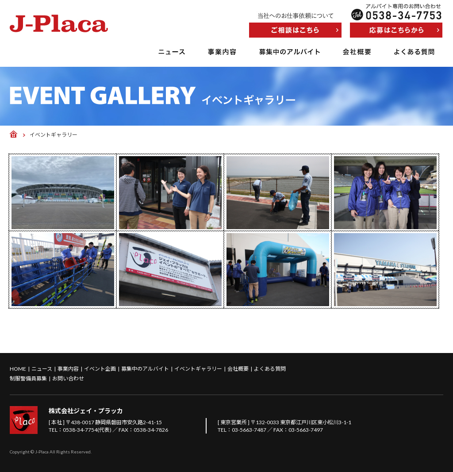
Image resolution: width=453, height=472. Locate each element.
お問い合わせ (68, 378)
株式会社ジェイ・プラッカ (86, 410)
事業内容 (222, 51)
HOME (18, 368)
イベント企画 (100, 368)
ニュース (171, 51)
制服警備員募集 (28, 378)
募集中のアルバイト (289, 51)
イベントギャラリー (198, 368)
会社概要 (357, 51)
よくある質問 (414, 51)
